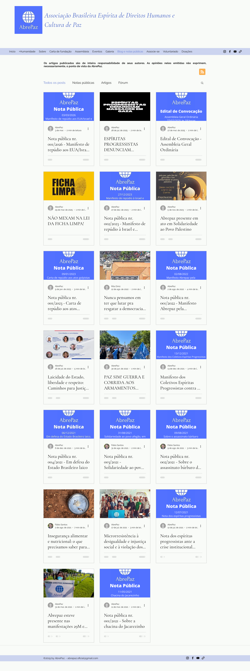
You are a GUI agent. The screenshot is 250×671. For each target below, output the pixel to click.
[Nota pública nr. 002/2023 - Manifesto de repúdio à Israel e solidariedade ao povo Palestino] (125, 186)
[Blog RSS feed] (202, 72)
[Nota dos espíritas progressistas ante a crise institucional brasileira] (181, 503)
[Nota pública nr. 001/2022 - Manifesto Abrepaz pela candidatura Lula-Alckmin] (181, 265)
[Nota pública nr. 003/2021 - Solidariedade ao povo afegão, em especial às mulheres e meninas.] (125, 424)
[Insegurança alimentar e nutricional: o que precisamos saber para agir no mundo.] (69, 503)
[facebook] (230, 51)
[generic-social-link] (240, 51)
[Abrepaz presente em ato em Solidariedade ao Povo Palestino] (181, 186)
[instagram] (224, 51)
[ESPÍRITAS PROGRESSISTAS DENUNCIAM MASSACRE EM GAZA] (125, 106)
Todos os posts (54, 82)
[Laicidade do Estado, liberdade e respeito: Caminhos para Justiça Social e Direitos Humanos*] (69, 345)
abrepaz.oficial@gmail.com (83, 658)
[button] (202, 83)
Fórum (123, 82)
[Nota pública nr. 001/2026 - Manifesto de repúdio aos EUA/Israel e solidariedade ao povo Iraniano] (69, 106)
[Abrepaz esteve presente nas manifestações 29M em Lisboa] (69, 583)
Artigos (106, 82)
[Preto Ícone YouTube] (235, 51)
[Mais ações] (89, 129)
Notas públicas (83, 82)
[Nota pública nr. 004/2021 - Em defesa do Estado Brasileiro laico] (69, 424)
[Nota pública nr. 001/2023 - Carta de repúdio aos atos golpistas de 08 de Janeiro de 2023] (69, 265)
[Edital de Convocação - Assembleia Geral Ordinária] (181, 106)
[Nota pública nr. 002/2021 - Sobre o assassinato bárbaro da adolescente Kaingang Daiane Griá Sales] (181, 424)
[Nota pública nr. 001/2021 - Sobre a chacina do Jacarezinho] (125, 583)
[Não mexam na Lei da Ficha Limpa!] (69, 186)
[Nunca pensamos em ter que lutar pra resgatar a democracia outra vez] (125, 265)
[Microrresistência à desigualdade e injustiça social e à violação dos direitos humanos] (125, 503)
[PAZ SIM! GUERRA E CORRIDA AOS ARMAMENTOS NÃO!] (125, 345)
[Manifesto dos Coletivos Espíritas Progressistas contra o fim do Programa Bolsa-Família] (181, 345)
